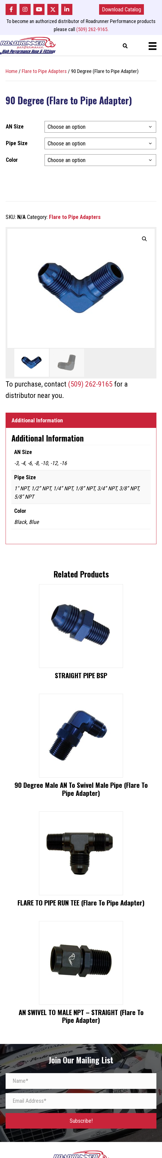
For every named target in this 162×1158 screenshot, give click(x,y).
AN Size (15, 126)
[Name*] (81, 1081)
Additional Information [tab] (37, 420)
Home (12, 71)
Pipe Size (17, 143)
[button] (11, 9)
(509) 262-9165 (90, 384)
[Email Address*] (81, 1101)
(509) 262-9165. (92, 29)
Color (12, 160)
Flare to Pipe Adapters (44, 71)
